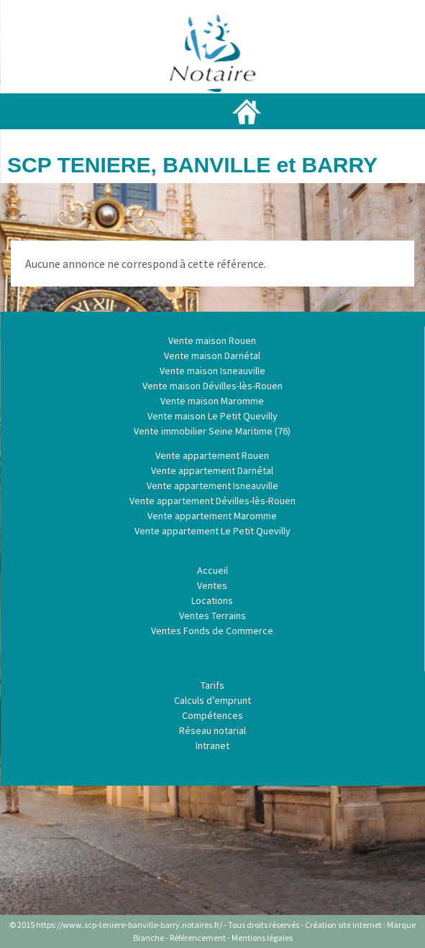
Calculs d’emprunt (212, 700)
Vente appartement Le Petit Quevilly (212, 530)
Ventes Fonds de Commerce (212, 630)
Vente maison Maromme (212, 400)
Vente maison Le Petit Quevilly (212, 415)
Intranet (212, 745)
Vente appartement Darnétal (212, 470)
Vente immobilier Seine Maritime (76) (212, 430)
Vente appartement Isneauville (212, 485)
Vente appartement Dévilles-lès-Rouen (212, 500)
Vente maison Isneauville (212, 370)
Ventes (212, 585)
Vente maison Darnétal (212, 355)
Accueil (212, 570)
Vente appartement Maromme (212, 515)
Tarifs (212, 685)
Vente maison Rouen (212, 340)
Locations (212, 600)
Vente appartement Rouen (212, 455)
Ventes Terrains (212, 615)
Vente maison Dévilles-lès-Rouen (212, 385)
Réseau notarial (212, 730)
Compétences (212, 715)
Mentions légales (262, 937)
